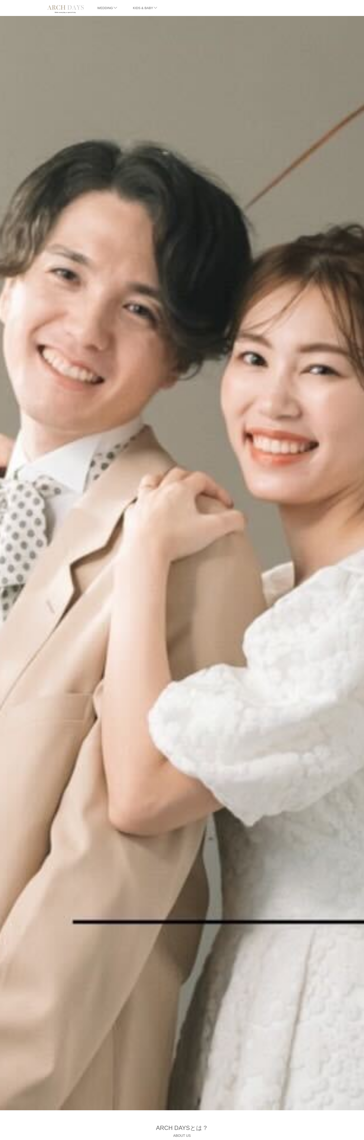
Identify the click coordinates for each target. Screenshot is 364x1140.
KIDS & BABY (145, 8)
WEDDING (107, 8)
